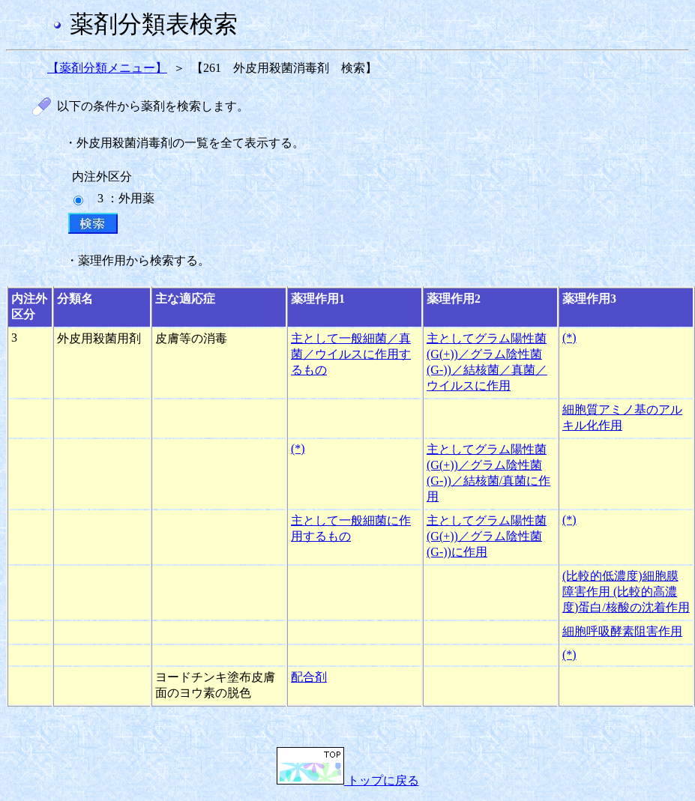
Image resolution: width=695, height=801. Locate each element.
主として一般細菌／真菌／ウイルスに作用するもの (351, 354)
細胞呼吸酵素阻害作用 (622, 631)
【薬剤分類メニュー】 (107, 67)
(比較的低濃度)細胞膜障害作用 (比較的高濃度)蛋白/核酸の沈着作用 (626, 591)
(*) (569, 337)
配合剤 (309, 677)
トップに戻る (348, 780)
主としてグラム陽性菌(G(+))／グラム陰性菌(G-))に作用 (487, 536)
